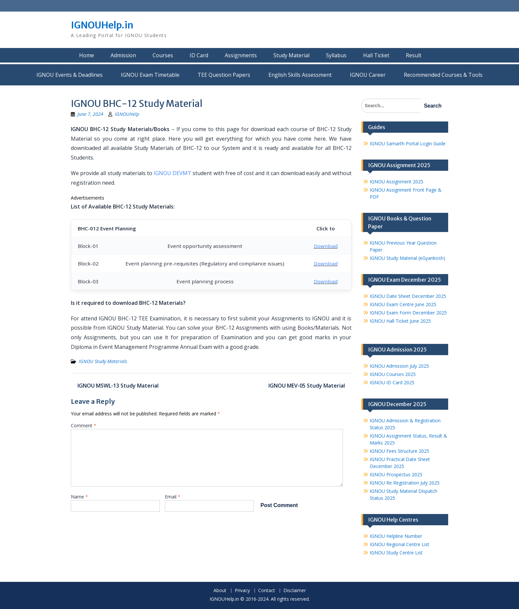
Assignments (241, 55)
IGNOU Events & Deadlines (69, 74)
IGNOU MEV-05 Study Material (306, 385)
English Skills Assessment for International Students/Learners (300, 75)
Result (413, 55)
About (219, 590)
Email (172, 496)
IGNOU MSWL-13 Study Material (118, 385)
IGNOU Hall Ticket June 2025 (400, 321)
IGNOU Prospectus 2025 (396, 474)
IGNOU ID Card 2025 (392, 382)
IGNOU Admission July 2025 (399, 366)
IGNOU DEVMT (172, 173)
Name (79, 496)
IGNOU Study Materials (103, 361)
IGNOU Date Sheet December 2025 (408, 296)
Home (86, 55)
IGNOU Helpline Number (396, 536)
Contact (266, 590)
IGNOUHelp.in (102, 25)
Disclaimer (294, 590)
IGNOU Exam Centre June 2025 (403, 304)
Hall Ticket (376, 55)
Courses (163, 55)
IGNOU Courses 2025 (393, 374)
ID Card (199, 55)
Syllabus (336, 55)
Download (326, 246)
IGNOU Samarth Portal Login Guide (408, 143)
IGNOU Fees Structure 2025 (399, 451)
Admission (123, 55)
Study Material (291, 55)
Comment (83, 425)
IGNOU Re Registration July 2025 (405, 483)
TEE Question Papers (224, 74)
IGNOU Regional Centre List (399, 544)
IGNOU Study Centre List (396, 552)
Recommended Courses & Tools (443, 74)
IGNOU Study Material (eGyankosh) (407, 258)
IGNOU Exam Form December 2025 (408, 312)
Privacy (242, 590)
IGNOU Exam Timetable (150, 74)
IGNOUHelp (127, 114)
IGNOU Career (368, 74)
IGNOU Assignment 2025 (396, 181)
